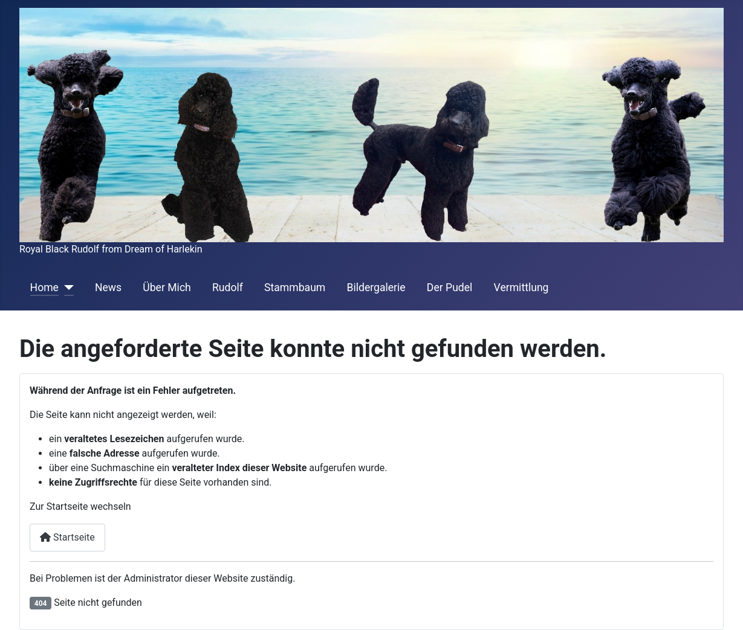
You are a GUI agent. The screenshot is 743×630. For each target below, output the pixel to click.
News (108, 287)
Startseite (67, 537)
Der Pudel (450, 287)
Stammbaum (294, 287)
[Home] (66, 287)
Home (44, 287)
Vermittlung (521, 287)
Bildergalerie (375, 287)
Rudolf (227, 287)
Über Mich (166, 287)
